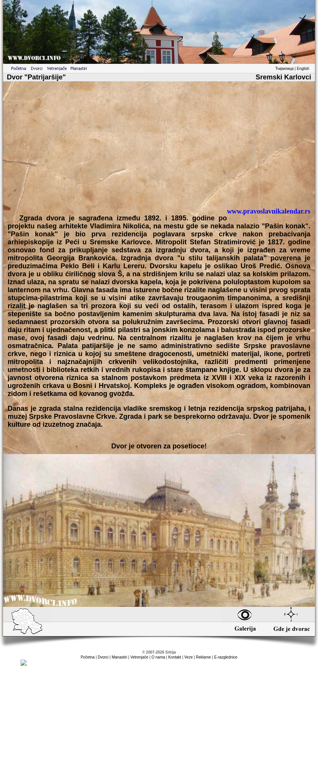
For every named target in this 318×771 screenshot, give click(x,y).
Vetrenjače (139, 657)
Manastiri (119, 657)
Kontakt (174, 657)
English (303, 68)
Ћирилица (284, 68)
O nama (158, 657)
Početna (88, 657)
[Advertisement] (159, 147)
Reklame (203, 657)
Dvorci (103, 657)
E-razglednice (225, 657)
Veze (188, 657)
